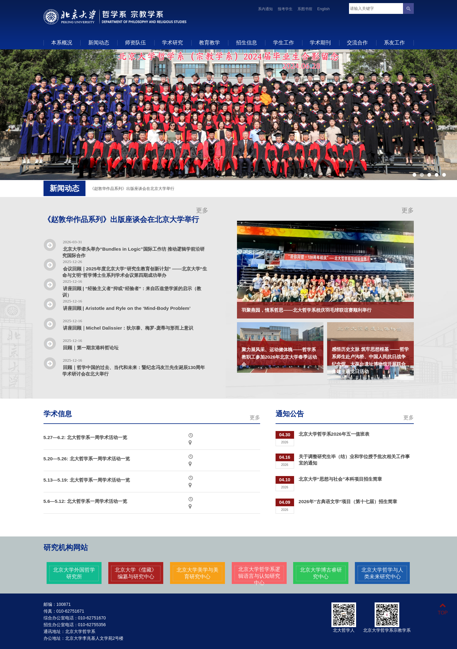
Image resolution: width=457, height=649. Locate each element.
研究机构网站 (66, 548)
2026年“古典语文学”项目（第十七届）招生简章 (348, 501)
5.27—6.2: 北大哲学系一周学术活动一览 (85, 437)
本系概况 (61, 42)
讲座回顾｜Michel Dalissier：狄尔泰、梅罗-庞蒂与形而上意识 (128, 328)
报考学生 (285, 9)
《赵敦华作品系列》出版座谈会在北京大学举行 (132, 188)
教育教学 (209, 42)
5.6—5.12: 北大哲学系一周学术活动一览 (85, 501)
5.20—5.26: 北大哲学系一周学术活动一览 (87, 458)
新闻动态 (98, 42)
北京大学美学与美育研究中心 (197, 573)
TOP (443, 609)
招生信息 (246, 42)
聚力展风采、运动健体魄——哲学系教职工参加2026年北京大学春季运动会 (279, 357)
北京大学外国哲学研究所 (74, 573)
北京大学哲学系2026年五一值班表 (334, 434)
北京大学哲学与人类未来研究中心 (382, 573)
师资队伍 (135, 42)
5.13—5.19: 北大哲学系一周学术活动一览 (87, 480)
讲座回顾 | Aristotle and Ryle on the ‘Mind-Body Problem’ (127, 308)
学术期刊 (320, 42)
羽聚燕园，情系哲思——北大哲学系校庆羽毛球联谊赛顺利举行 (307, 310)
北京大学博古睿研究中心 (321, 573)
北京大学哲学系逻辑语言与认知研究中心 (259, 575)
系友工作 (394, 42)
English (323, 9)
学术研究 (172, 42)
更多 (202, 210)
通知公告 (290, 414)
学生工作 (283, 42)
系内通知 (265, 9)
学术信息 (58, 414)
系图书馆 (304, 9)
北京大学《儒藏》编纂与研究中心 (136, 573)
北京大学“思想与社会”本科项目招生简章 (340, 479)
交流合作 (357, 42)
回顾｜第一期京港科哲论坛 (90, 347)
